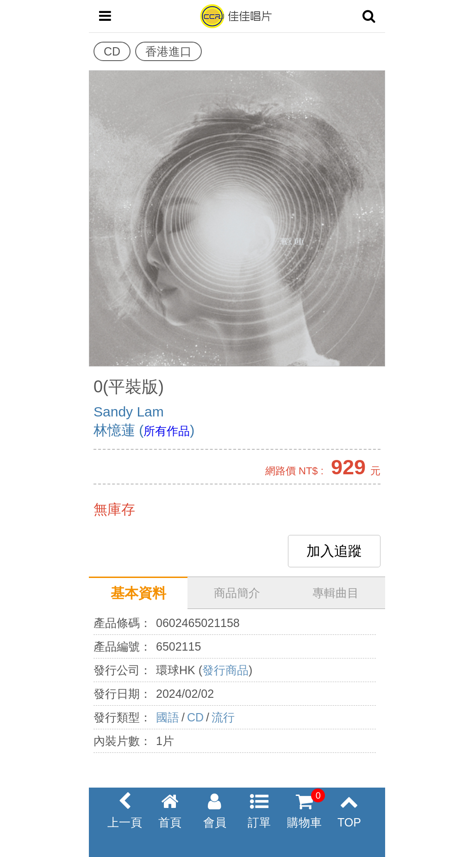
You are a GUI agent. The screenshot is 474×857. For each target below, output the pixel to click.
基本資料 (138, 593)
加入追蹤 (334, 551)
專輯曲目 (335, 592)
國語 (167, 717)
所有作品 (166, 430)
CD (195, 717)
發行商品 (225, 670)
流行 (223, 717)
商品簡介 (237, 592)
